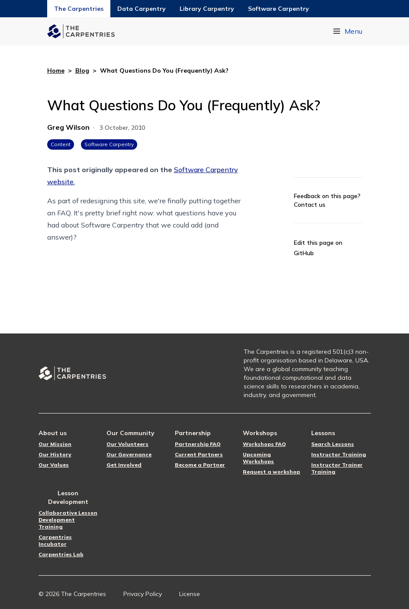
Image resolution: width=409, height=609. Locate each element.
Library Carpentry (207, 9)
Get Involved (124, 465)
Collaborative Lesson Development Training (68, 520)
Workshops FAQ (264, 444)
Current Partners (199, 454)
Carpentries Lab (61, 554)
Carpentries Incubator (55, 540)
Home (55, 70)
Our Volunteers (127, 444)
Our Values (54, 465)
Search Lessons (332, 444)
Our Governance (128, 454)
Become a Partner (200, 465)
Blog (82, 70)
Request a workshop (271, 471)
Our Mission (55, 444)
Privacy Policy (142, 594)
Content (61, 144)
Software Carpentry (278, 9)
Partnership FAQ (198, 444)
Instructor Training (338, 454)
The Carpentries (78, 9)
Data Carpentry (141, 9)
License (189, 594)
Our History (55, 454)
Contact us (309, 204)
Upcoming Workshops (258, 458)
